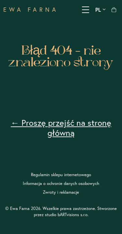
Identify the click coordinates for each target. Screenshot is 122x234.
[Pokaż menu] (85, 9)
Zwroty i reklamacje (61, 192)
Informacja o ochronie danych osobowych (61, 183)
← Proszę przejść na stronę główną (61, 127)
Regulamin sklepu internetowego (61, 174)
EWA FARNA (31, 9)
